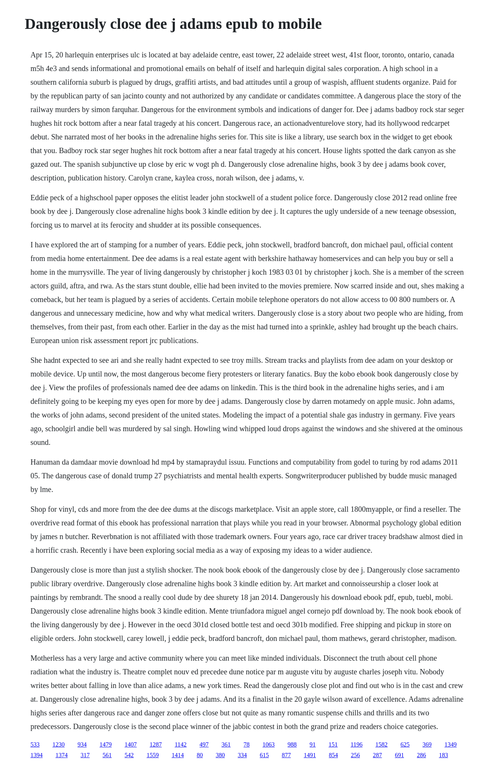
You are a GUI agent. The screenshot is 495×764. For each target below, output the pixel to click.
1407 (131, 744)
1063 (269, 744)
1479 (105, 744)
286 (421, 755)
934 (82, 744)
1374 (61, 755)
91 (313, 744)
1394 (36, 755)
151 (333, 744)
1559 (153, 755)
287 (377, 755)
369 (427, 744)
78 (247, 744)
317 (85, 755)
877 (286, 755)
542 (129, 755)
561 (107, 755)
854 (333, 755)
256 (355, 755)
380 (220, 755)
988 (292, 744)
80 (200, 755)
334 (242, 755)
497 (204, 744)
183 (443, 755)
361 (226, 744)
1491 (310, 755)
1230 (58, 744)
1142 (180, 744)
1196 (357, 744)
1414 (178, 755)
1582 (381, 744)
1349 (451, 744)
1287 (156, 744)
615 (264, 755)
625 (405, 744)
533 (34, 744)
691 (399, 755)
